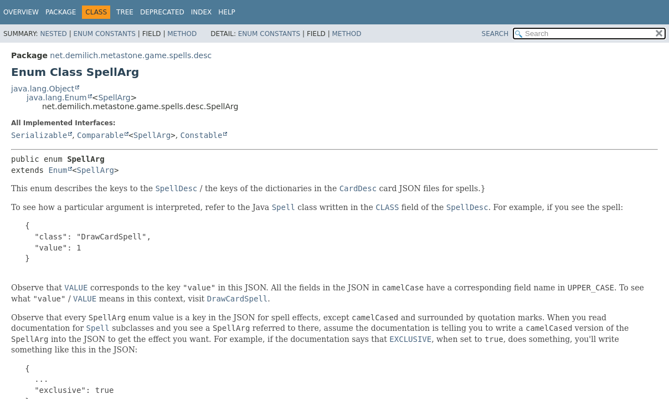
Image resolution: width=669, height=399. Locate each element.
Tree (124, 12)
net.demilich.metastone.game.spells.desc (131, 55)
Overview (21, 12)
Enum (57, 170)
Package (60, 12)
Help (226, 12)
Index (201, 12)
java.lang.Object (42, 88)
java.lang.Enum (57, 97)
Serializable (39, 135)
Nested (53, 34)
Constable (202, 135)
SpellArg (114, 97)
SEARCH (495, 34)
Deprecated (162, 12)
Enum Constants (104, 34)
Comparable (100, 135)
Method (182, 34)
